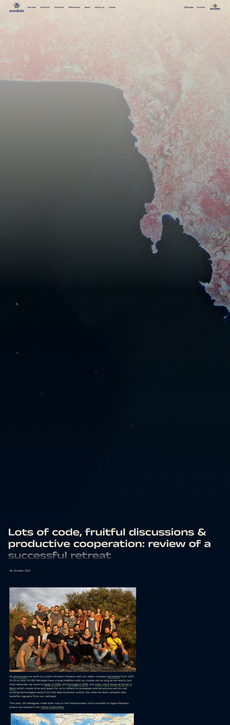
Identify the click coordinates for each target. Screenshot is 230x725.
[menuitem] (189, 7)
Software (59, 7)
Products (45, 7)
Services (32, 7)
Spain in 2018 (52, 684)
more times (110, 684)
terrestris (114, 676)
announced (20, 676)
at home (123, 684)
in (131, 684)
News (87, 7)
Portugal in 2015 (77, 684)
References (74, 7)
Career (112, 7)
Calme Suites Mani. (52, 707)
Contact (201, 7)
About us (99, 7)
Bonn (12, 688)
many (98, 684)
